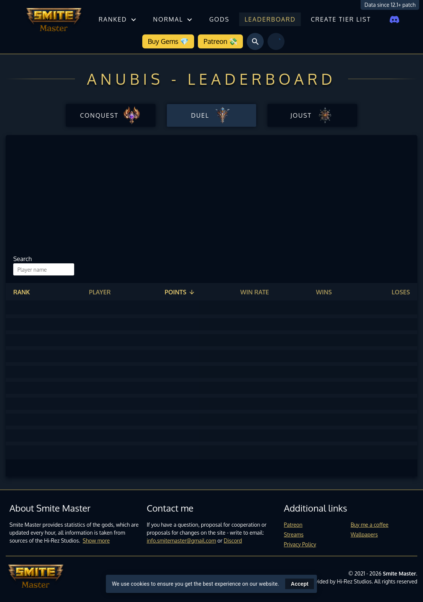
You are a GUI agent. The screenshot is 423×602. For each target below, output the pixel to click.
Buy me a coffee (370, 524)
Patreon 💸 (220, 41)
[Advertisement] (208, 197)
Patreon (293, 524)
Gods (219, 19)
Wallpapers (364, 534)
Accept (300, 584)
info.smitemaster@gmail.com (181, 540)
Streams (293, 534)
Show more (96, 540)
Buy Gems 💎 (168, 41)
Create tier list (341, 19)
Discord (233, 540)
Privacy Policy (300, 544)
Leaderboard (269, 19)
